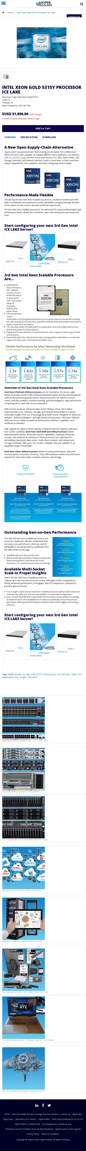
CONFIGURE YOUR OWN (40, 265)
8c (55, 674)
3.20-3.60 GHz (63, 674)
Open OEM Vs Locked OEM (27, 1124)
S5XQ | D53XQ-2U (66, 260)
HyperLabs (77, 1114)
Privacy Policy (33, 1134)
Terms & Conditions (50, 1134)
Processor (47, 674)
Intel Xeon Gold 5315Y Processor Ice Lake (36, 12)
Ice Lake (26, 674)
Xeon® (17, 674)
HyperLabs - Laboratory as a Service (19, 1119)
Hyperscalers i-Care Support (68, 1129)
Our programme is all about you (56, 1124)
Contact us (65, 1114)
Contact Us (74, 16)
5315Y (39, 674)
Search (10, 12)
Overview (10, 137)
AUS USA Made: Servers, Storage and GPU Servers (35, 1114)
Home (7, 1114)
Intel (30, 677)
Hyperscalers (8, 677)
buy (16, 677)
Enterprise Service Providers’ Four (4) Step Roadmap (29, 1129)
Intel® (10, 674)
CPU (79, 674)
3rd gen (22, 677)
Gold (33, 674)
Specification (28, 137)
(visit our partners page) (15, 157)
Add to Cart (43, 128)
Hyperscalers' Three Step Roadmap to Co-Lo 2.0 (60, 1119)
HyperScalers (46, 1139)
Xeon (35, 677)
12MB (73, 674)
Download (49, 137)
